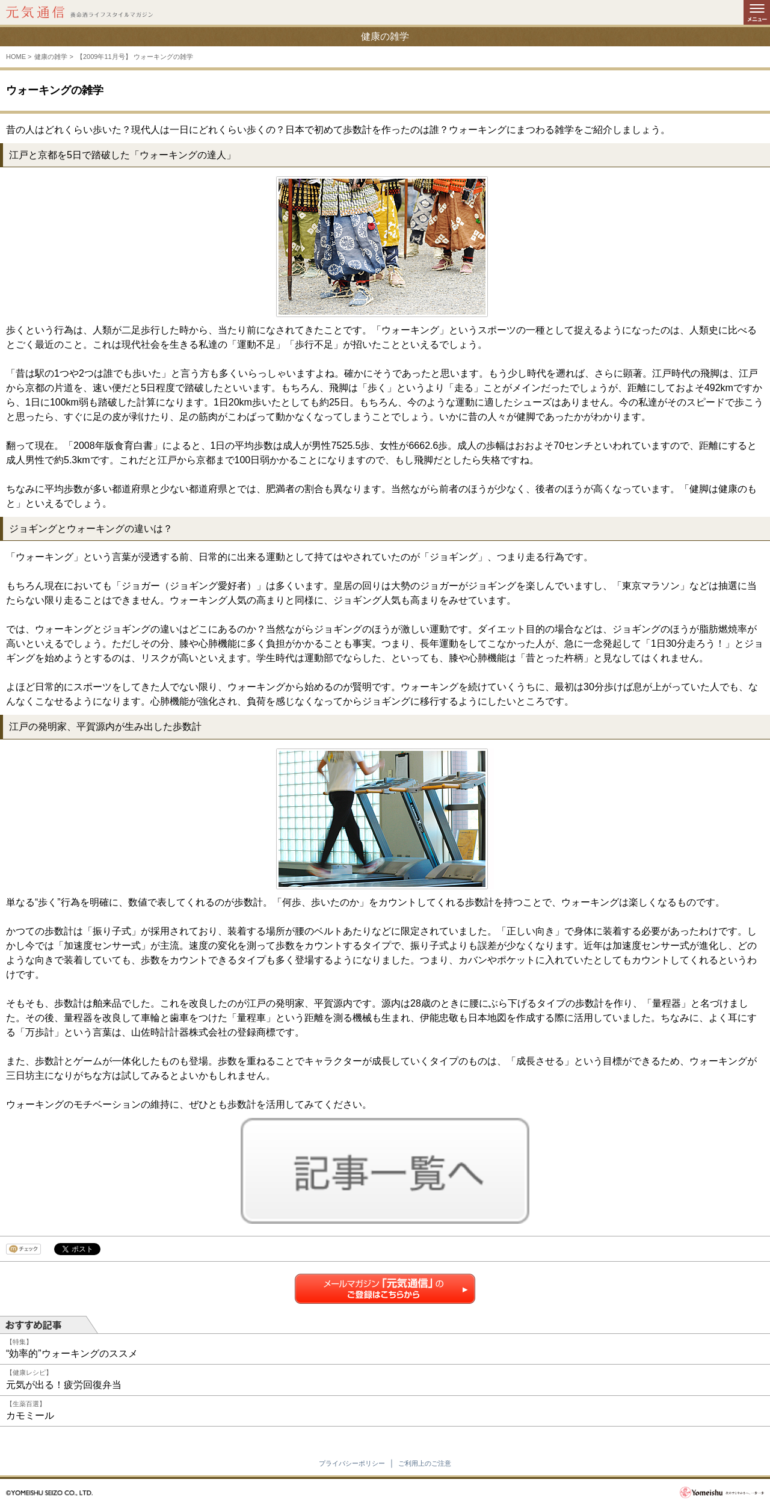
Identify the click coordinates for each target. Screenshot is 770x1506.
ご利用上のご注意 (424, 1463)
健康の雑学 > (53, 56)
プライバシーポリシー (352, 1463)
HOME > (18, 56)
